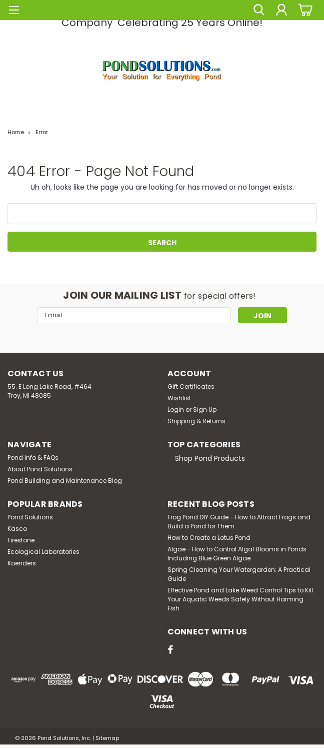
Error (42, 132)
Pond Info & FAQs (33, 457)
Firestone (21, 540)
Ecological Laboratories (44, 551)
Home (16, 132)
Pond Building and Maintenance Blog (65, 480)
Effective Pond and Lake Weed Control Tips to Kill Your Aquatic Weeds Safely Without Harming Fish (240, 599)
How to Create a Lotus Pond (209, 537)
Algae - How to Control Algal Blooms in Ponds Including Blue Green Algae (237, 553)
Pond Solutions (30, 517)
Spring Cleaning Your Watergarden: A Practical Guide (239, 574)
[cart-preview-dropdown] (303, 10)
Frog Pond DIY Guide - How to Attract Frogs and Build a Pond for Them (239, 521)
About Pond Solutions (40, 469)
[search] (259, 10)
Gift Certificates (191, 386)
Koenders (22, 563)
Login (176, 409)
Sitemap (107, 738)
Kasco (17, 528)
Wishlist (179, 398)
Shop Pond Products (210, 458)
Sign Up (204, 409)
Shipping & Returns (197, 421)
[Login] (281, 10)
